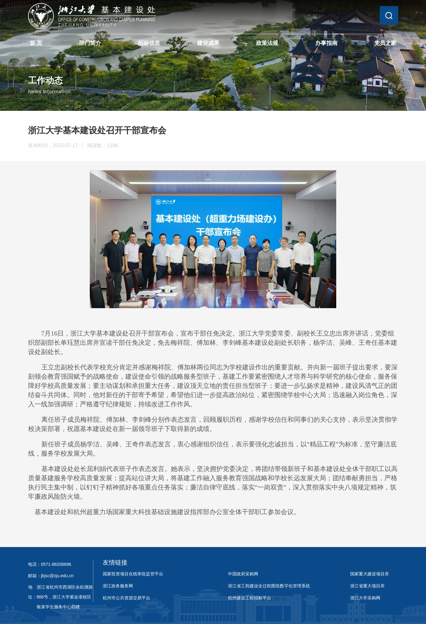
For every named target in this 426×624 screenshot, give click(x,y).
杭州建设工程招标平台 (249, 598)
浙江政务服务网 (118, 586)
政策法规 (267, 43)
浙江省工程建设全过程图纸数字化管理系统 (269, 586)
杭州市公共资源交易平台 (126, 598)
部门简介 (90, 43)
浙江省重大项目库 (367, 586)
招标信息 (149, 43)
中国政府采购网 (243, 574)
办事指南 (326, 43)
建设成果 (208, 43)
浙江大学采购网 (365, 598)
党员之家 (385, 43)
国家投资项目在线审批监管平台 (133, 574)
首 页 (36, 43)
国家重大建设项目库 (369, 574)
